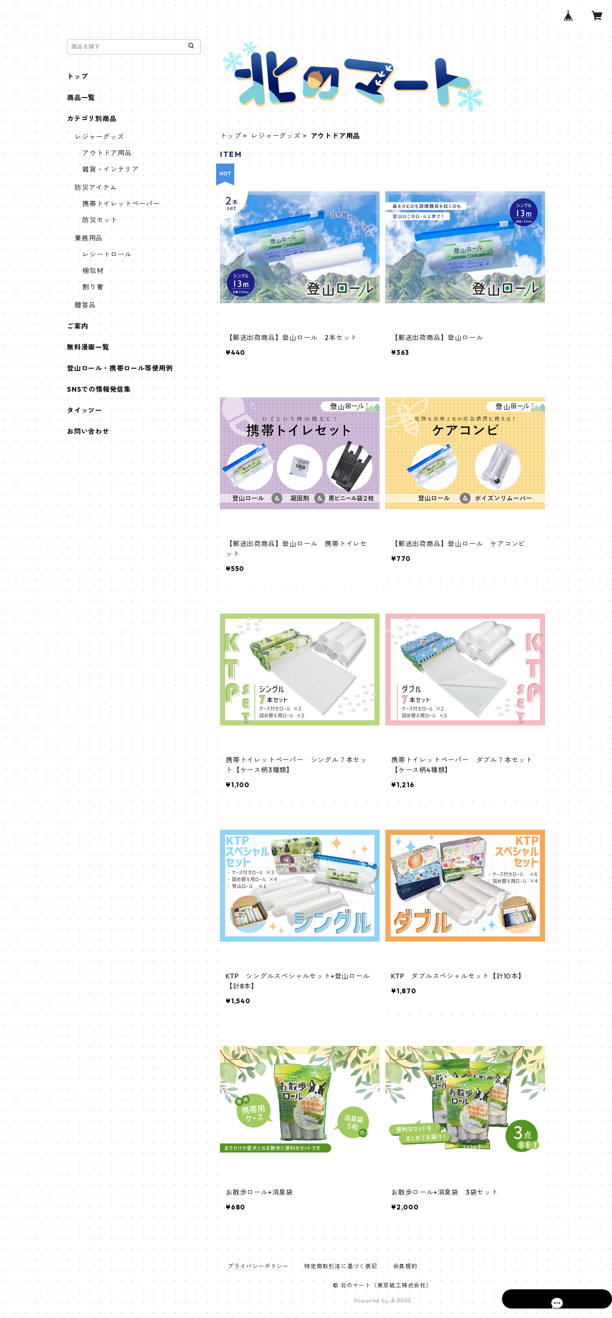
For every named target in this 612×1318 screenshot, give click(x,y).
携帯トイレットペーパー (121, 203)
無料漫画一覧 (88, 347)
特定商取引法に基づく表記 (341, 1266)
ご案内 (77, 326)
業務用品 (89, 238)
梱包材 (92, 270)
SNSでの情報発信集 (99, 389)
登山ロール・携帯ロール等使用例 (120, 368)
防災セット (100, 220)
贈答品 (85, 305)
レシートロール (107, 254)
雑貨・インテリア (110, 169)
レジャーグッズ (276, 136)
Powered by (383, 1300)
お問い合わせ (88, 431)
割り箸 (92, 287)
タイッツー (84, 410)
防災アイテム (96, 187)
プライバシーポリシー (258, 1266)
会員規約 (405, 1266)
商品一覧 (81, 97)
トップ (230, 136)
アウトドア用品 (107, 153)
